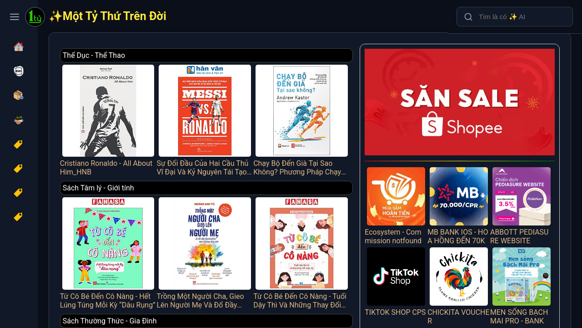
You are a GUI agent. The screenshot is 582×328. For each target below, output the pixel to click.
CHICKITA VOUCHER (473, 255)
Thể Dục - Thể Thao (165, 55)
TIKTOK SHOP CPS (420, 255)
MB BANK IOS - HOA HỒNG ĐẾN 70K (473, 184)
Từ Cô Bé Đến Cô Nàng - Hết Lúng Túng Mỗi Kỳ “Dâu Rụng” (172, 231)
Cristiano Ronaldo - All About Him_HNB (172, 112)
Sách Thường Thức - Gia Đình (181, 292)
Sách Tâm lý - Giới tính (170, 173)
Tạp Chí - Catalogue (165, 311)
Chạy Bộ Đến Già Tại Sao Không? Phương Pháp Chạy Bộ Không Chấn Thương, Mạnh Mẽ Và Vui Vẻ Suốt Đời (337, 112)
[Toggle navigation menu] (15, 17)
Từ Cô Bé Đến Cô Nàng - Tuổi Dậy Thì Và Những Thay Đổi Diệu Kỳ (337, 231)
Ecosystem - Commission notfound (420, 184)
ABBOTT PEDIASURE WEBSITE (526, 184)
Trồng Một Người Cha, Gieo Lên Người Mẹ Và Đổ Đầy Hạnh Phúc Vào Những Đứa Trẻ (255, 231)
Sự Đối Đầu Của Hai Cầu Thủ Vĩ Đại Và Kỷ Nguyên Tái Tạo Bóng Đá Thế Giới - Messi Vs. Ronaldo (255, 112)
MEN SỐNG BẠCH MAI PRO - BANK (526, 255)
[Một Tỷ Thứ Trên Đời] (35, 18)
